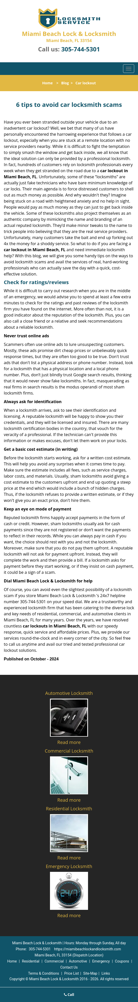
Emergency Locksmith (69, 866)
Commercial (54, 961)
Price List (71, 973)
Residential (31, 961)
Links (105, 973)
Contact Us (69, 967)
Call (69, 994)
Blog (65, 83)
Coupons (122, 961)
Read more (69, 742)
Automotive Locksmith (69, 693)
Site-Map (90, 973)
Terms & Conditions (43, 973)
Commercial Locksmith (69, 751)
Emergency (101, 961)
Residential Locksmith (69, 808)
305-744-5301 (80, 49)
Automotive (78, 961)
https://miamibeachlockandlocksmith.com (87, 949)
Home (47, 83)
